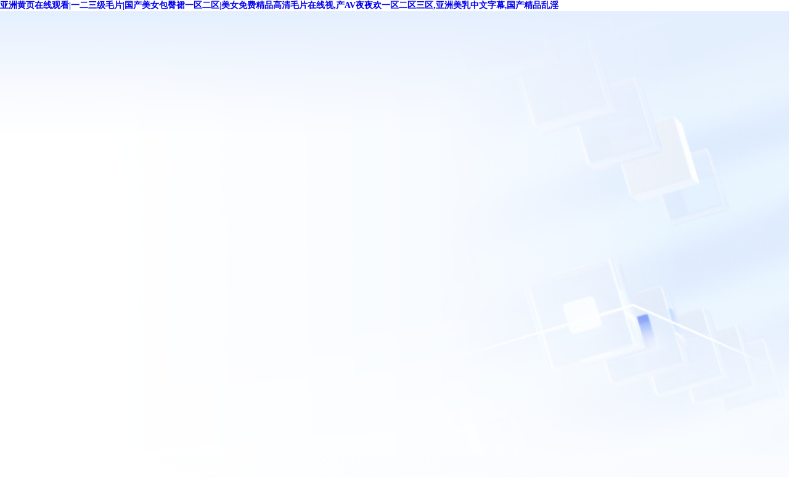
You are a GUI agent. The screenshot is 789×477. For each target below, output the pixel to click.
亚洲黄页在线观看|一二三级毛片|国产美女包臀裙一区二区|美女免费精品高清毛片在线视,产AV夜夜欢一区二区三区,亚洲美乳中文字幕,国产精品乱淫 (279, 5)
